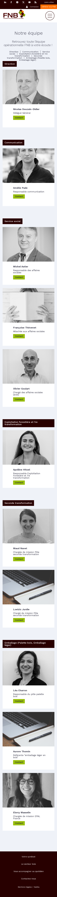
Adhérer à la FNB (49, 7)
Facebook (11, 2)
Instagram (17, 2)
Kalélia (36, 887)
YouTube (29, 2)
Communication (30, 51)
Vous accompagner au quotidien (29, 871)
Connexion (34, 7)
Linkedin (5, 2)
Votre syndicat (28, 857)
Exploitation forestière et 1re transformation (31, 55)
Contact (19, 118)
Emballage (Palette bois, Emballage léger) (34, 59)
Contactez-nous (28, 879)
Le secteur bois (28, 864)
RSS (35, 2)
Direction (13, 51)
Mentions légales (25, 887)
